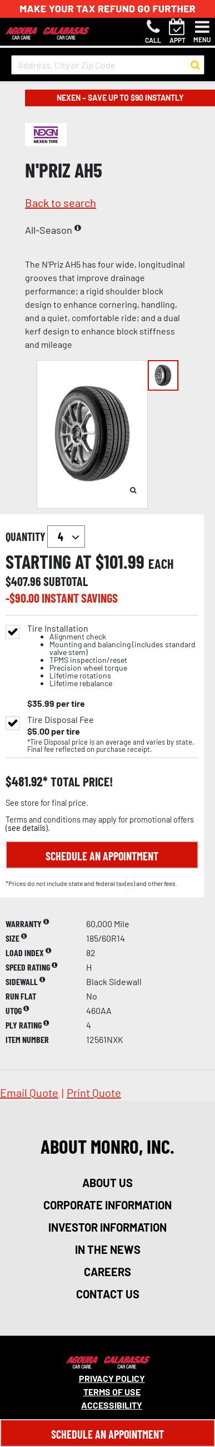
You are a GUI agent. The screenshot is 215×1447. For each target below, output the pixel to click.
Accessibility (111, 1405)
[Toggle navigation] (202, 31)
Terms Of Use (112, 1391)
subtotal (65, 581)
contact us (107, 1294)
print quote (94, 1092)
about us (107, 1182)
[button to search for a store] (195, 65)
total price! (80, 781)
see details (27, 828)
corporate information (107, 1205)
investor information (107, 1227)
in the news (108, 1249)
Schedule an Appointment (102, 856)
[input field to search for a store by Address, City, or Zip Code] (107, 65)
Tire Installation (112, 656)
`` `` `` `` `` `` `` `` (66, 536)
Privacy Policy (112, 1378)
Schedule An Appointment (107, 1434)
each (161, 563)
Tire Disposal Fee (60, 719)
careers (107, 1271)
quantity (45, 536)
